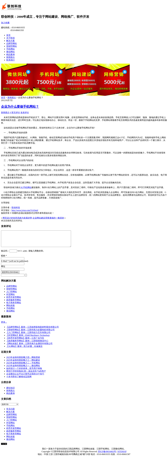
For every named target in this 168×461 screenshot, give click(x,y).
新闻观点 (11, 97)
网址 (3, 269)
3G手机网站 (26, 187)
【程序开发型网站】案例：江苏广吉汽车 (25, 341)
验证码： (5, 254)
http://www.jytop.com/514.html (25, 210)
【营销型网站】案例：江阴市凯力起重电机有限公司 (30, 333)
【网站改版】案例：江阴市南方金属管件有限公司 (29, 347)
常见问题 (10, 412)
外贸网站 (10, 297)
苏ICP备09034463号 (107, 455)
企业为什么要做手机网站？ (20, 106)
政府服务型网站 (13, 303)
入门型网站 (11, 295)
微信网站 (10, 314)
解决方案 (10, 415)
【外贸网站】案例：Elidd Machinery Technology (28, 338)
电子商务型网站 (13, 306)
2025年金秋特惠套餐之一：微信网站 (23, 369)
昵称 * (4, 259)
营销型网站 (11, 292)
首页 (3, 97)
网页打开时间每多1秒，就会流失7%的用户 (26, 374)
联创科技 (16, 207)
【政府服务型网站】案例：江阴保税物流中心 (27, 344)
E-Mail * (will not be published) (14, 264)
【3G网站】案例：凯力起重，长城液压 (24, 349)
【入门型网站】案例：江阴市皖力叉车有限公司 (28, 335)
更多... (4, 325)
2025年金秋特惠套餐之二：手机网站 (23, 366)
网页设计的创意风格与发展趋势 (17, 218)
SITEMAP (121, 455)
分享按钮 (5, 203)
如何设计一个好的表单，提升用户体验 (24, 371)
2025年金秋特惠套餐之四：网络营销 (23, 360)
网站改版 (10, 308)
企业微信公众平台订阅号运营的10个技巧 (25, 377)
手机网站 (10, 311)
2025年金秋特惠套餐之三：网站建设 (23, 363)
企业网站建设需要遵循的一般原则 (48, 218)
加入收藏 (5, 23)
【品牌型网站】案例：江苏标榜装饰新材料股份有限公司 (32, 330)
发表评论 (24, 112)
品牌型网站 (11, 289)
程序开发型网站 (13, 300)
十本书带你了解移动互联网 (19, 380)
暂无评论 (15, 112)
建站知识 (10, 391)
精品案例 (10, 396)
